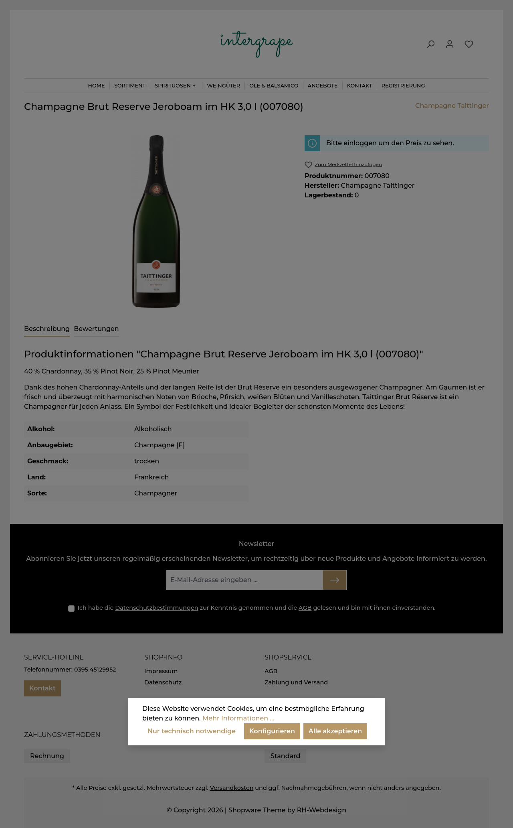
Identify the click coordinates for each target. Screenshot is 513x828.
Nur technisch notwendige (191, 731)
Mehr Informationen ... (238, 718)
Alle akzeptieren (335, 731)
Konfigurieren (272, 731)
